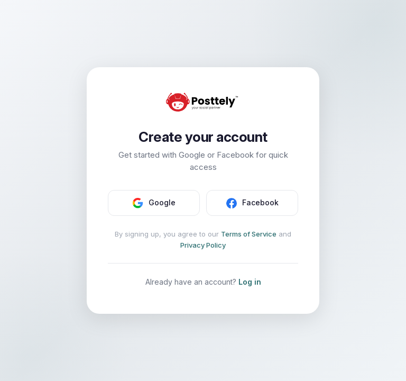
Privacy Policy (203, 245)
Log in (249, 281)
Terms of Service (248, 234)
